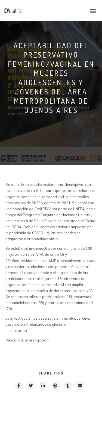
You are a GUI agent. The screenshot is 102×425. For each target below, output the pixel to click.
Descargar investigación (27, 340)
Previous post (30, 405)
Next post (75, 405)
